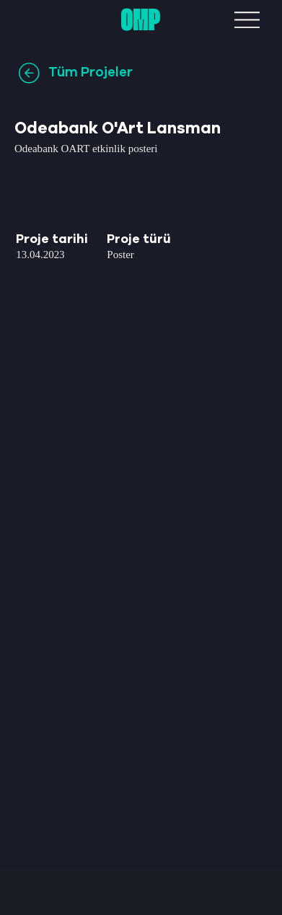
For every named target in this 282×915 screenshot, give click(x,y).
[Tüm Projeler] (82, 72)
